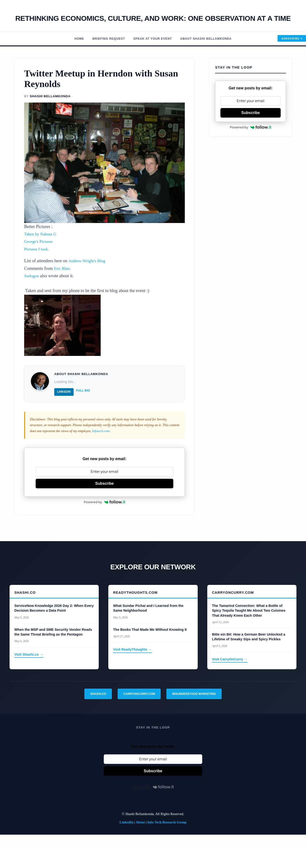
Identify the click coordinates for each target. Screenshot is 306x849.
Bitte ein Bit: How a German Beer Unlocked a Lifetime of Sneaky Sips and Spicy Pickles (248, 651)
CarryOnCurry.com (139, 708)
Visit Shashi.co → (28, 668)
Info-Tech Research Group (166, 836)
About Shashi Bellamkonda (211, 53)
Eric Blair (62, 282)
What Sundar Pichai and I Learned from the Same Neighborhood (148, 622)
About (140, 836)
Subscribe (290, 52)
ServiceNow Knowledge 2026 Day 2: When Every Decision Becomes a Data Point (54, 622)
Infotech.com (101, 445)
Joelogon (32, 290)
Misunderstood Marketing (194, 708)
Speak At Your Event (152, 53)
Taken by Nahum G (41, 248)
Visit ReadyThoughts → (132, 664)
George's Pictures (39, 255)
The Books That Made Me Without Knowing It (150, 644)
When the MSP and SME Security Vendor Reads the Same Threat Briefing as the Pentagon (53, 646)
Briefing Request (103, 53)
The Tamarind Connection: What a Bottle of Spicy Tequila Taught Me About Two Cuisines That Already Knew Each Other (248, 624)
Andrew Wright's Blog (88, 275)
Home (71, 53)
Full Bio (83, 405)
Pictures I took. (37, 263)
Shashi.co (98, 708)
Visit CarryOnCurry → (230, 673)
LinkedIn (64, 406)
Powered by (104, 516)
